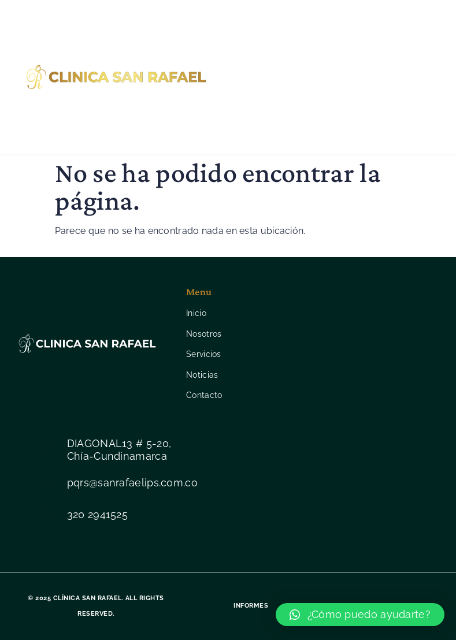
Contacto (265, 123)
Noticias (325, 76)
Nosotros (302, 30)
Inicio (246, 30)
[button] (360, 614)
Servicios (264, 76)
